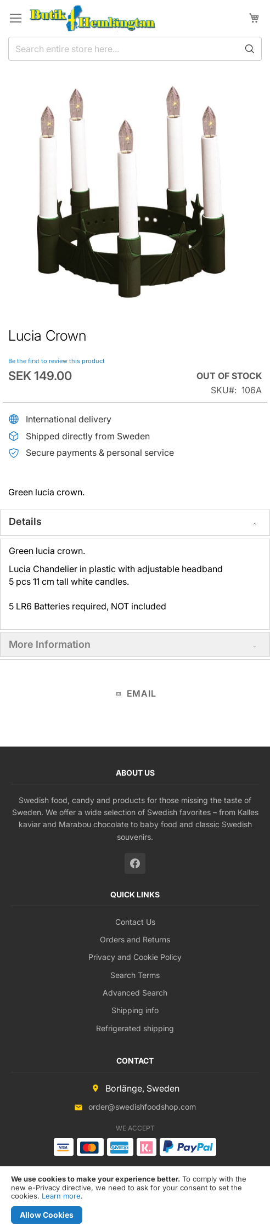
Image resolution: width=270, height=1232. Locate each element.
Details (25, 521)
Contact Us (135, 921)
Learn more (61, 1195)
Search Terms (135, 975)
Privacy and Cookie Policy (135, 957)
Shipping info (135, 1010)
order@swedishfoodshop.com (142, 1106)
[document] (135, 1199)
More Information (50, 644)
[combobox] (135, 49)
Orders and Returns (135, 939)
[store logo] (92, 18)
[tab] (135, 523)
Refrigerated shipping (135, 1028)
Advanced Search (135, 992)
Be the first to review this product (56, 361)
